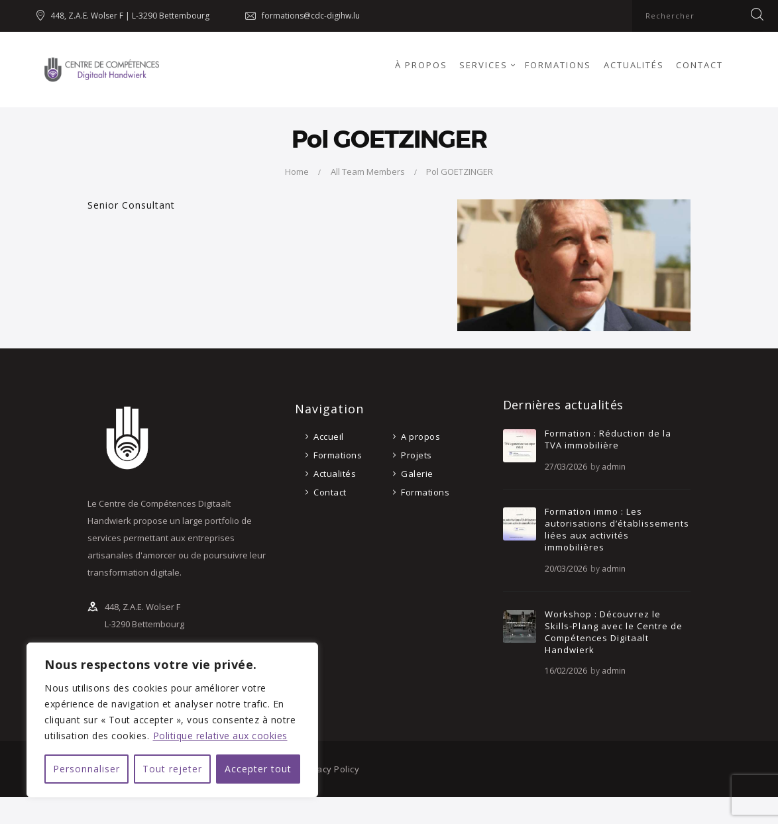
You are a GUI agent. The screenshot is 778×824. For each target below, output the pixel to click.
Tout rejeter (172, 768)
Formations (337, 455)
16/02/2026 (566, 670)
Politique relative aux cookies (220, 735)
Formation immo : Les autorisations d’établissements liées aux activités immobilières (617, 529)
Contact (330, 492)
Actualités (334, 474)
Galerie (417, 474)
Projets (416, 455)
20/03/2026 (566, 568)
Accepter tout (258, 768)
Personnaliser (86, 768)
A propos (420, 436)
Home (297, 172)
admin (614, 466)
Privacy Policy (329, 769)
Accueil (328, 436)
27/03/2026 (566, 466)
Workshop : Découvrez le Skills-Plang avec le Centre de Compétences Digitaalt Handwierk (614, 632)
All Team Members (368, 172)
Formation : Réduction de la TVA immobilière (608, 439)
